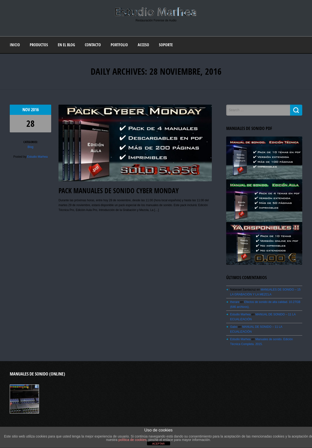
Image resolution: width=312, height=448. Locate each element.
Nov (26, 110)
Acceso (143, 44)
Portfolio (119, 44)
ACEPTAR (158, 443)
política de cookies (132, 440)
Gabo (233, 327)
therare (234, 302)
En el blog (66, 44)
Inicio (15, 44)
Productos (39, 44)
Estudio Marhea (37, 156)
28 (30, 123)
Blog (30, 147)
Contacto (93, 44)
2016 (35, 110)
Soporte (166, 44)
